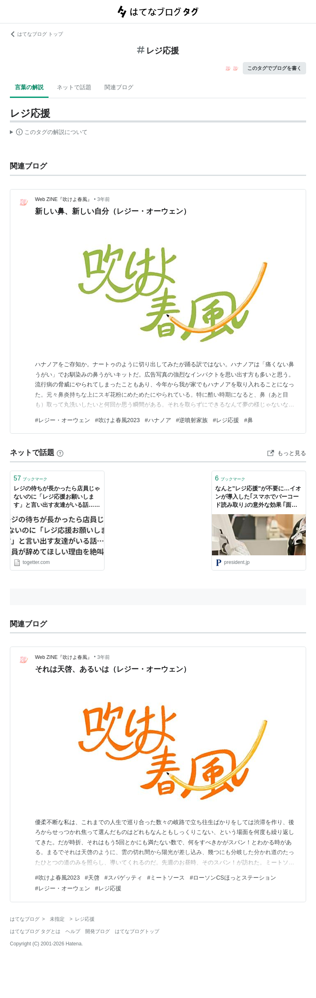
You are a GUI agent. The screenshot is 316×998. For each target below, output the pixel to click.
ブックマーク (30, 478)
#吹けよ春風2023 (117, 420)
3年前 (103, 199)
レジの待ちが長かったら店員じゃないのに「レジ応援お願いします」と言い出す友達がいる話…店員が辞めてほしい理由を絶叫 (57, 497)
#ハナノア (158, 420)
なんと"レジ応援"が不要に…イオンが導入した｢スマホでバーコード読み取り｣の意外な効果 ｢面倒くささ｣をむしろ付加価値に (258, 497)
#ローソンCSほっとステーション (233, 877)
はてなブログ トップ (36, 34)
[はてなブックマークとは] (60, 452)
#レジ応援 (226, 420)
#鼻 (248, 420)
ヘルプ (72, 931)
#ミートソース (166, 877)
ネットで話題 (74, 87)
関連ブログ (119, 87)
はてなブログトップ (137, 931)
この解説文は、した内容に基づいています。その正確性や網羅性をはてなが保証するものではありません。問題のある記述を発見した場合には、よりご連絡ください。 (49, 133)
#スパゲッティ (123, 877)
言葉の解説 (29, 87)
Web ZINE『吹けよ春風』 (63, 199)
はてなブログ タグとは (35, 931)
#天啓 (92, 877)
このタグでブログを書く (274, 68)
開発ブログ (97, 931)
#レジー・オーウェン (62, 420)
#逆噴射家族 (192, 420)
